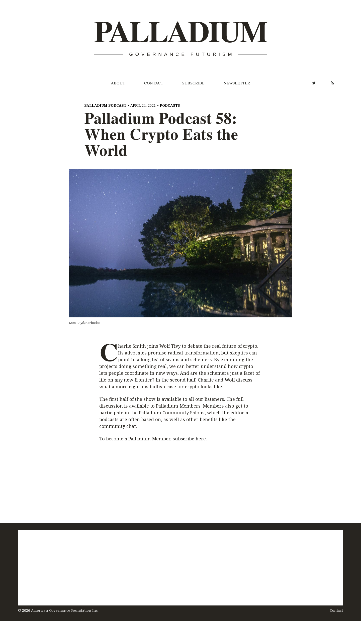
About (118, 83)
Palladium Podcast (105, 105)
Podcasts (170, 105)
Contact (153, 83)
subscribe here (189, 439)
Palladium (180, 31)
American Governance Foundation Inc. (65, 610)
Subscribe (193, 83)
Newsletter (237, 83)
